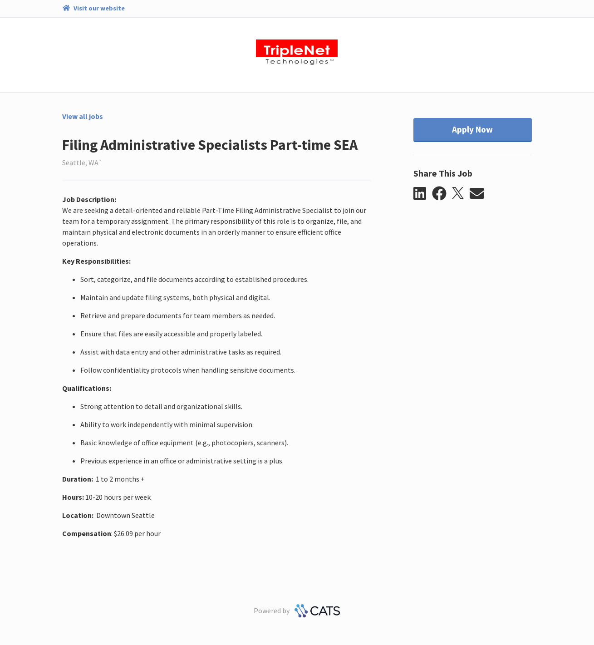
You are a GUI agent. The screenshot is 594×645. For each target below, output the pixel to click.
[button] (422, 194)
